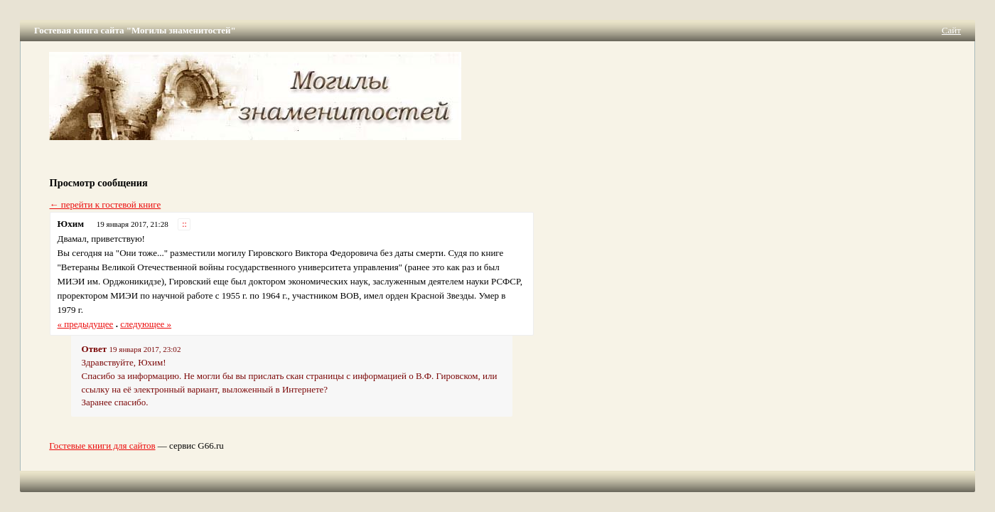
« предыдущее (86, 324)
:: (184, 224)
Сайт (951, 30)
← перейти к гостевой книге (105, 204)
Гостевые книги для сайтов (102, 445)
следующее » (145, 324)
